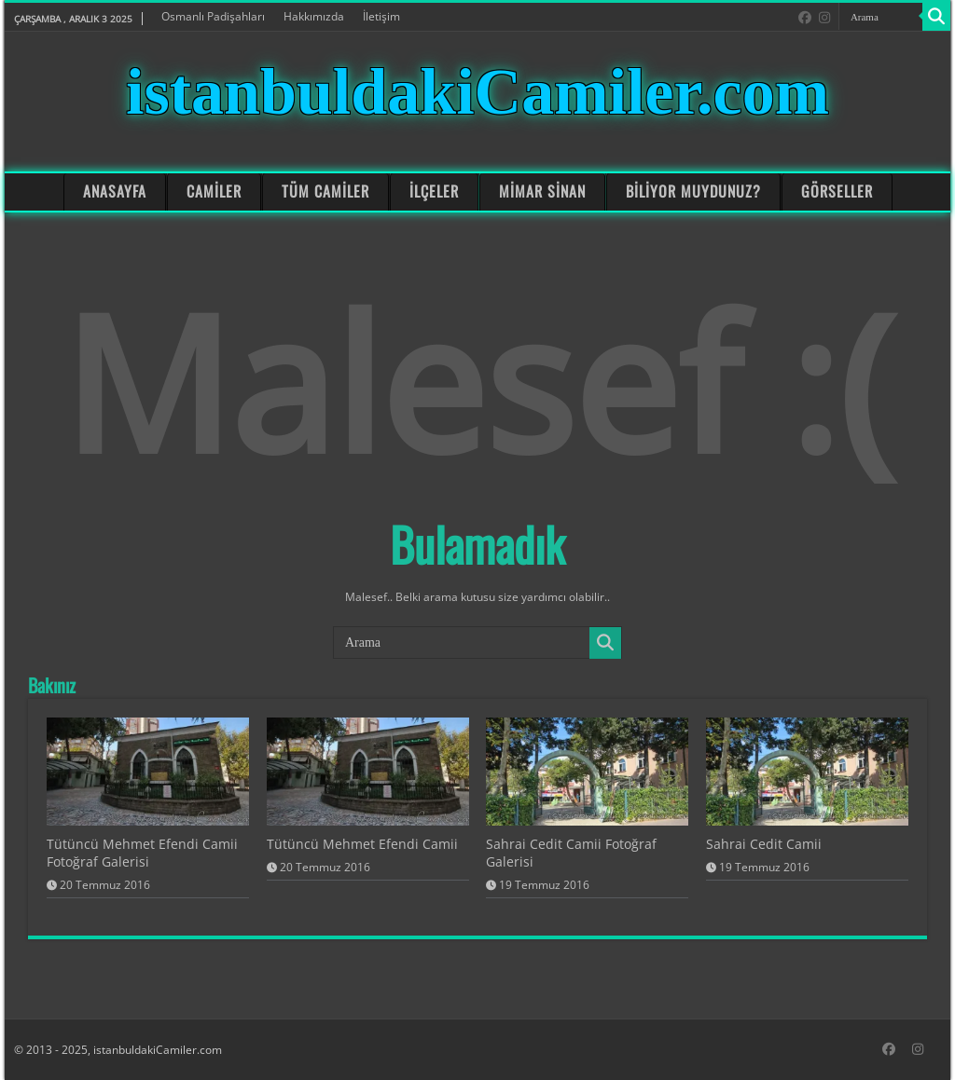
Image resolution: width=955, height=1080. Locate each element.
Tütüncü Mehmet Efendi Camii (362, 844)
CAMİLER (214, 191)
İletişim (381, 16)
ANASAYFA (114, 191)
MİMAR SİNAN (542, 191)
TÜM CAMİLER (325, 191)
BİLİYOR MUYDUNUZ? (693, 191)
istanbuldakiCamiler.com (477, 92)
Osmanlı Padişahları (213, 16)
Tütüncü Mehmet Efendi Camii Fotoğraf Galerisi (142, 852)
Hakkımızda (314, 16)
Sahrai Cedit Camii (764, 844)
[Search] (936, 17)
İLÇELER (434, 191)
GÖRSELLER (837, 191)
